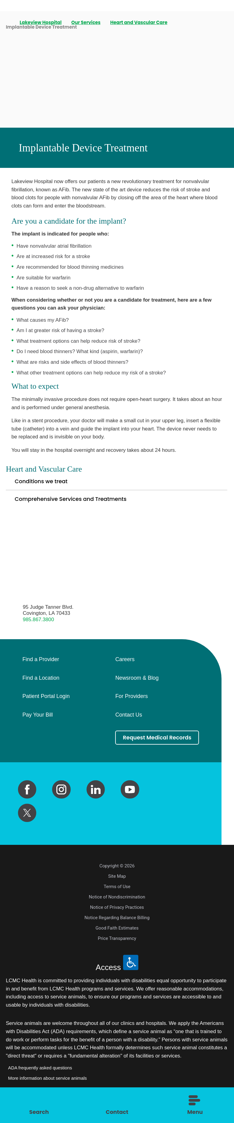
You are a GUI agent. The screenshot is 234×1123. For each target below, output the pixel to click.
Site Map (117, 886)
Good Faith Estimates (116, 938)
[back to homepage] (8, 23)
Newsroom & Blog (136, 680)
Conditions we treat (43, 482)
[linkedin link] (96, 799)
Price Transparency (117, 948)
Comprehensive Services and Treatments (74, 501)
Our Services (86, 22)
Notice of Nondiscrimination (117, 906)
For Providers (131, 699)
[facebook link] (27, 799)
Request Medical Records (158, 743)
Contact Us (128, 717)
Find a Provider (40, 662)
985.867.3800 (38, 622)
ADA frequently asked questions (40, 1077)
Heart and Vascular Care (139, 22)
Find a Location (40, 680)
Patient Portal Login (45, 699)
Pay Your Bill (37, 717)
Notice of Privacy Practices (117, 917)
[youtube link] (130, 799)
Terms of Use (117, 896)
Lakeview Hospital (41, 22)
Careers (124, 662)
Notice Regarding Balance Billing (116, 927)
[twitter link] (27, 822)
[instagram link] (61, 799)
